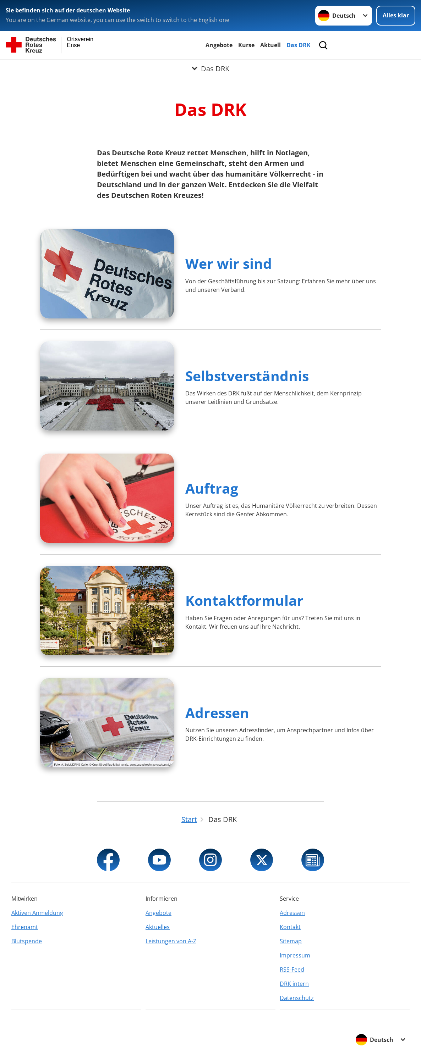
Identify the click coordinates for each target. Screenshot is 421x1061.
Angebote (219, 45)
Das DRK (298, 45)
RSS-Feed (292, 969)
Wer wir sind (228, 263)
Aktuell (270, 45)
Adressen (217, 712)
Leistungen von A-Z (171, 941)
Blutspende (26, 941)
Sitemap (291, 941)
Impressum (295, 955)
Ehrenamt (24, 927)
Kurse (246, 45)
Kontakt (290, 927)
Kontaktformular (244, 600)
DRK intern (294, 984)
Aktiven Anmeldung (37, 913)
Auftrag (211, 488)
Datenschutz (297, 998)
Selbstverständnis (247, 375)
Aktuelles (158, 927)
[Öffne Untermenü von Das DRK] (210, 68)
